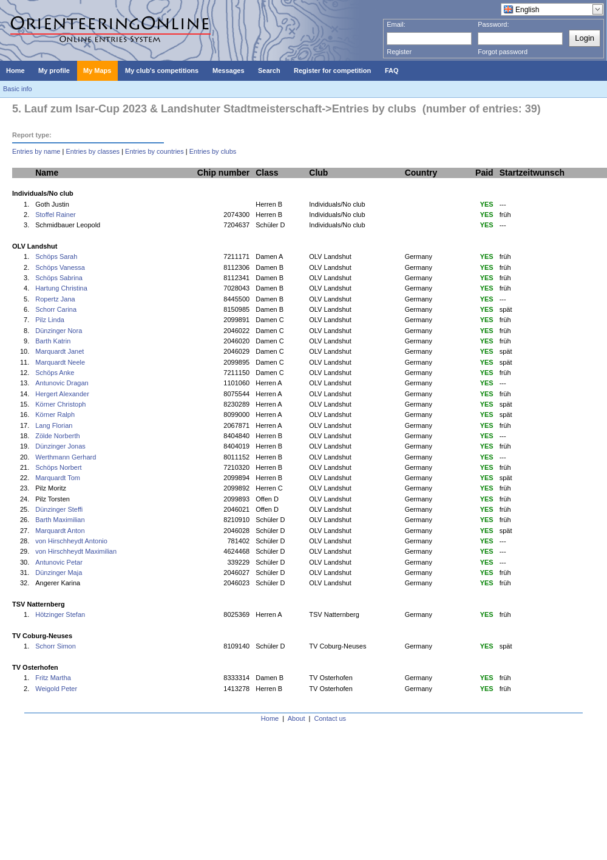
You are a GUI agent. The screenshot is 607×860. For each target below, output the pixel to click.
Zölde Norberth (57, 435)
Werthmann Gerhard (65, 457)
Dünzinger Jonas (60, 446)
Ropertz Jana (55, 299)
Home (270, 718)
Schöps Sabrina (59, 277)
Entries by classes (93, 151)
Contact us (330, 718)
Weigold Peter (56, 688)
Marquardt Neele (60, 362)
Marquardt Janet (59, 351)
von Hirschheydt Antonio (71, 541)
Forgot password (502, 51)
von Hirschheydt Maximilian (76, 551)
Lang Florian (53, 425)
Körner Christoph (60, 404)
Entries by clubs (213, 151)
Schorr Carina (55, 309)
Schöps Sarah (56, 256)
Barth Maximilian (59, 519)
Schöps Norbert (58, 467)
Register (399, 51)
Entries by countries (154, 151)
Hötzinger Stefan (60, 614)
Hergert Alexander (62, 393)
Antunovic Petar (59, 562)
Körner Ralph (55, 414)
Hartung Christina (61, 288)
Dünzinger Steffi (59, 509)
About (296, 718)
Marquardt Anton (59, 530)
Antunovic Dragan (61, 383)
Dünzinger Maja (58, 572)
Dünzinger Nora (58, 330)
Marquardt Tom (57, 477)
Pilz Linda (49, 319)
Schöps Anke (54, 372)
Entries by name (36, 151)
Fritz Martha (53, 677)
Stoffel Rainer (55, 214)
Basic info (17, 88)
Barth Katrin (52, 341)
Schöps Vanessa (60, 267)
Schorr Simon (55, 646)
